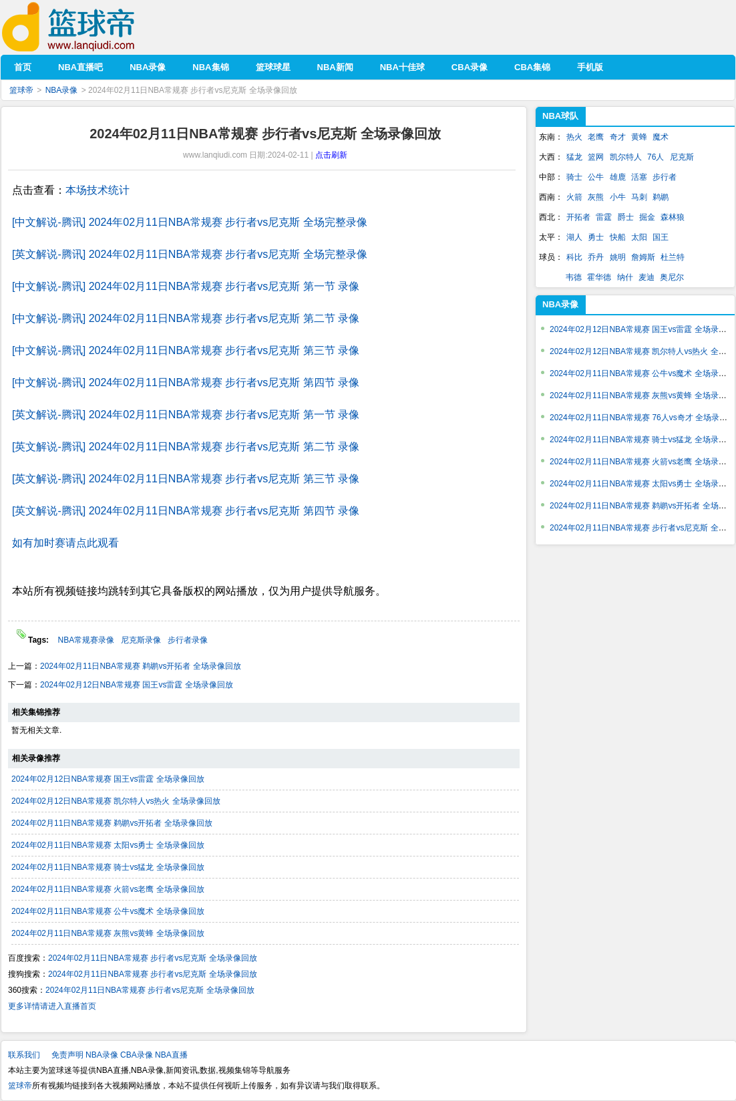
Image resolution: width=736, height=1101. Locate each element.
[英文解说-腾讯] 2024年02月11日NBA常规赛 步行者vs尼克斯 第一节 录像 (185, 414)
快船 (618, 237)
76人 (655, 157)
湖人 (574, 237)
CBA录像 (136, 1055)
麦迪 (646, 277)
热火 (574, 137)
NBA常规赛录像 (85, 640)
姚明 (618, 257)
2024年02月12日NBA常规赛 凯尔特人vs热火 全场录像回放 (115, 801)
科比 (574, 257)
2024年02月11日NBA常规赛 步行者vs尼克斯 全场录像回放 (152, 958)
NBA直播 (171, 1055)
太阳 (639, 237)
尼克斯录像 (141, 640)
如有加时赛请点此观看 (65, 542)
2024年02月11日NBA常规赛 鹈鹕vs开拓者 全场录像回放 (140, 666)
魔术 (661, 137)
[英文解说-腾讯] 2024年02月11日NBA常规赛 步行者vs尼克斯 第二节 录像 (185, 446)
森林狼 (673, 217)
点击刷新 (331, 155)
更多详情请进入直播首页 (52, 1006)
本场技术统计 (97, 190)
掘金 (647, 217)
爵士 (626, 217)
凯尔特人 (626, 157)
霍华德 (599, 277)
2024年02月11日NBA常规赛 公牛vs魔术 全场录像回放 (107, 911)
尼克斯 (682, 157)
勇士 (596, 237)
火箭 (574, 197)
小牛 (618, 197)
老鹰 (596, 137)
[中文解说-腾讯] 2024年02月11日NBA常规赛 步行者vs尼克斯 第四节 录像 (185, 382)
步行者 (665, 177)
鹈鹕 (661, 197)
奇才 (618, 137)
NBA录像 (61, 90)
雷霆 (604, 217)
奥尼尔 (672, 277)
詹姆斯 (643, 257)
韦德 (574, 277)
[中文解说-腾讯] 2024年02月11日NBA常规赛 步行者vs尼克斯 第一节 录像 (185, 286)
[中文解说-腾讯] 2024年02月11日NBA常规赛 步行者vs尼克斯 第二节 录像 (185, 318)
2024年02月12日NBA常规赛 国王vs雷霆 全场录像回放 (136, 684)
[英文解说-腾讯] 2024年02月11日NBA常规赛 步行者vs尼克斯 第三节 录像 (185, 478)
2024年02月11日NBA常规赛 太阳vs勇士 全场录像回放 (107, 845)
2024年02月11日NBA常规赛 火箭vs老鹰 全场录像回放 (107, 889)
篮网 (596, 157)
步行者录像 (188, 640)
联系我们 (24, 1055)
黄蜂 (639, 137)
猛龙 (574, 157)
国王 (661, 237)
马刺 (639, 197)
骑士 (574, 177)
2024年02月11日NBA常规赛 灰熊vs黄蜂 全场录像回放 (107, 933)
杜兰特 (673, 257)
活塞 (639, 177)
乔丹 (596, 257)
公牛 (596, 177)
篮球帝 (88, 27)
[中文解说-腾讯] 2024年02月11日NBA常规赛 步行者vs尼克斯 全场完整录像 (189, 222)
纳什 (625, 277)
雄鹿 (618, 177)
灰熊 (596, 197)
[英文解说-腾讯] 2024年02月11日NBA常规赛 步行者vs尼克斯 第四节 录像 (185, 510)
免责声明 (67, 1055)
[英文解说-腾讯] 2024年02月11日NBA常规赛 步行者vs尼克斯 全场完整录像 (189, 254)
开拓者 (578, 217)
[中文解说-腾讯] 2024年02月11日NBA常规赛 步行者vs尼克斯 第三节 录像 (185, 350)
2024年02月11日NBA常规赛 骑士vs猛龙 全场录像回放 (107, 867)
